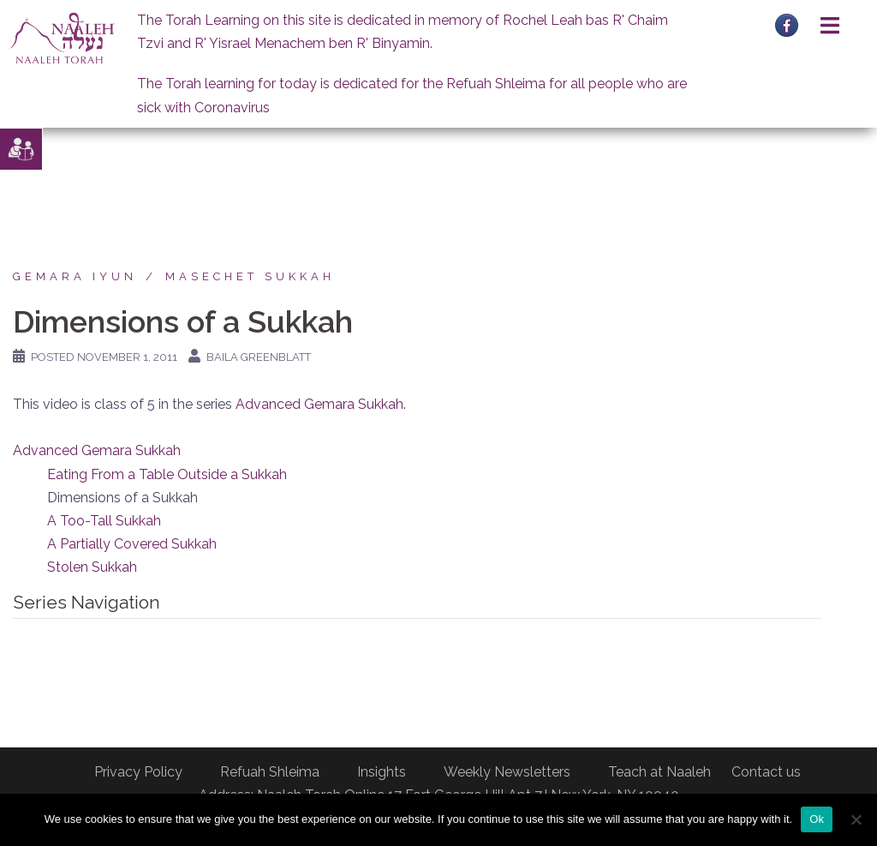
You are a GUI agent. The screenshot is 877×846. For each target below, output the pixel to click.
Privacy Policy (138, 772)
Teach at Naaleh (659, 772)
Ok (816, 819)
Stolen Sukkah (92, 567)
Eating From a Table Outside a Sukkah (167, 474)
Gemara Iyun (75, 276)
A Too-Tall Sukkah (104, 521)
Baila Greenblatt (258, 357)
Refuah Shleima (269, 772)
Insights (381, 772)
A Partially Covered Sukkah (132, 544)
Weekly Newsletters (507, 772)
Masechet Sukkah (250, 276)
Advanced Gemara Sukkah (319, 404)
